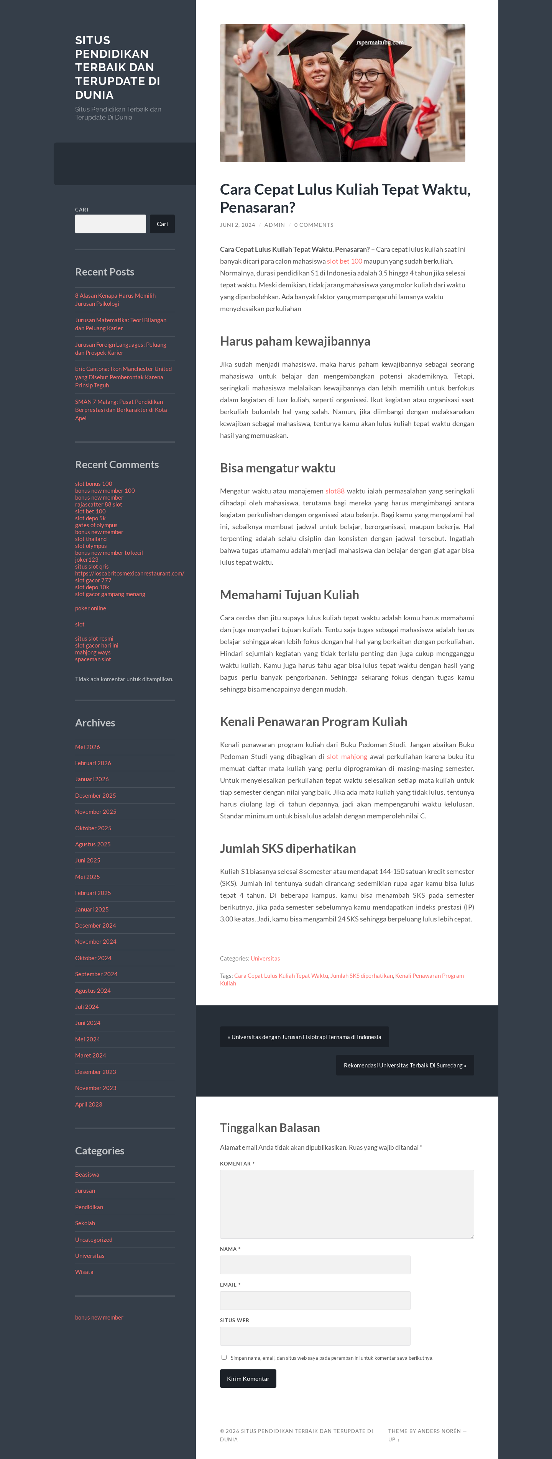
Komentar (237, 1164)
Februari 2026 (93, 762)
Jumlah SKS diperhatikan (361, 975)
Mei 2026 (87, 746)
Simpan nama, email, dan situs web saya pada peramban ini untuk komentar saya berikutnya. (332, 1358)
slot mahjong (347, 756)
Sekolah (85, 1223)
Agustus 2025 (93, 844)
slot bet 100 (90, 511)
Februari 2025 (93, 892)
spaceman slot (93, 659)
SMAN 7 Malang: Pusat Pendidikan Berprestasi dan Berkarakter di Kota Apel (121, 409)
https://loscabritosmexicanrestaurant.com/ (129, 573)
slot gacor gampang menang (110, 593)
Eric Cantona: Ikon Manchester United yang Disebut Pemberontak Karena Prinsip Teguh (123, 377)
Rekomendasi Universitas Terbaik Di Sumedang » (405, 1065)
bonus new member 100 (105, 490)
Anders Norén (439, 1431)
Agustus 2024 (93, 990)
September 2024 (96, 973)
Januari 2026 (92, 778)
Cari (82, 210)
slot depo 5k (90, 518)
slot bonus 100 (93, 483)
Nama (230, 1249)
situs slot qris (92, 566)
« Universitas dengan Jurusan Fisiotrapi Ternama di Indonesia (304, 1036)
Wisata (84, 1271)
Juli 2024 (87, 1006)
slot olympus (91, 545)
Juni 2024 (87, 1022)
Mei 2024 (87, 1039)
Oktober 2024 (93, 957)
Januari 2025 (92, 909)
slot (80, 624)
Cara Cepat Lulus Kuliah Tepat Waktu (281, 975)
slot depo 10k (92, 587)
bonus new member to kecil (109, 552)
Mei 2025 (87, 876)
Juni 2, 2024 (237, 225)
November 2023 (96, 1087)
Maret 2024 (90, 1055)
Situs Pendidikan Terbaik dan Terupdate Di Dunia (118, 67)
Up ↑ (394, 1439)
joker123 (87, 559)
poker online (90, 608)
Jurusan (85, 1190)
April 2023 (88, 1104)
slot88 (335, 491)
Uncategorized (93, 1239)
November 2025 (96, 811)
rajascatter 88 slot (98, 504)
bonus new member (99, 497)
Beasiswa (87, 1174)
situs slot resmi (94, 638)
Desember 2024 (95, 925)
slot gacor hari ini (96, 645)
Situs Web (234, 1320)
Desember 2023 (95, 1071)
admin (274, 225)
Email (230, 1285)
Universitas (90, 1255)
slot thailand (91, 538)
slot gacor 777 (93, 580)
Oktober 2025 (93, 828)
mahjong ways (93, 652)
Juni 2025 (87, 860)
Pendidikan (89, 1206)
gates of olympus (96, 524)
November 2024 (96, 941)
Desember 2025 (95, 795)
